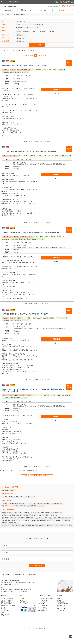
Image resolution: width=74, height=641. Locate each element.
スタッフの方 (26, 10)
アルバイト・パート (53, 31)
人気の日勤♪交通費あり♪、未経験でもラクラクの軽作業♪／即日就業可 (25, 314)
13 (44, 55)
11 (38, 55)
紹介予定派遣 (42, 31)
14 (46, 55)
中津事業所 (16, 84)
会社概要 (43, 10)
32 (49, 55)
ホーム (2, 14)
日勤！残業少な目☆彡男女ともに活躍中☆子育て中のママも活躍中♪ (24, 65)
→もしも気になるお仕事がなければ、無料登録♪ (37, 141)
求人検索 (61, 10)
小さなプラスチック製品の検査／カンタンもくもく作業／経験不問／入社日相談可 (29, 151)
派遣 (34, 31)
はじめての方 (9, 10)
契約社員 (27, 31)
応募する (56, 93)
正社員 (19, 31)
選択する (19, 35)
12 (41, 55)
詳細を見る (56, 89)
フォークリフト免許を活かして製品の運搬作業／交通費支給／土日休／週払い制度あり (31, 232)
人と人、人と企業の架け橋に (37, 2)
